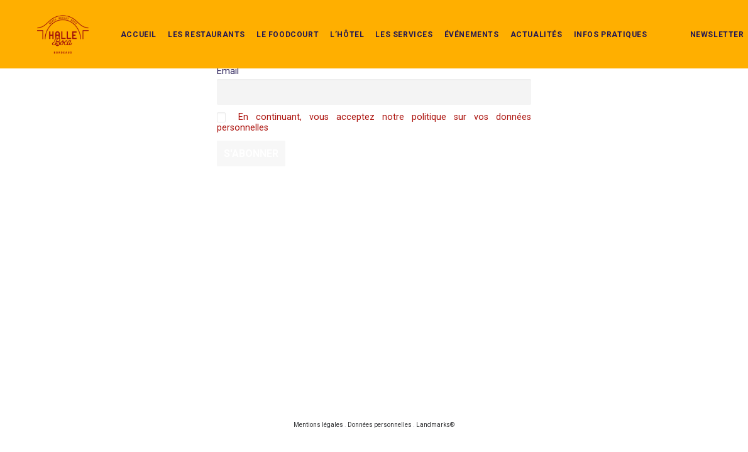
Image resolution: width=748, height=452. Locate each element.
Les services (387, 22)
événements (455, 22)
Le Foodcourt (271, 22)
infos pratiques (594, 22)
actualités (520, 22)
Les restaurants (190, 22)
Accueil (122, 22)
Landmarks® (435, 424)
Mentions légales (318, 424)
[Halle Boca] (46, 22)
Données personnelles (380, 424)
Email (228, 71)
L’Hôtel (331, 22)
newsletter (701, 22)
